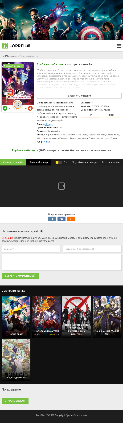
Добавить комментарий (20, 275)
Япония (49, 124)
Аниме (14, 56)
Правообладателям (76, 415)
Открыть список (15, 400)
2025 (43, 150)
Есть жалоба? (111, 162)
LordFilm (5, 56)
